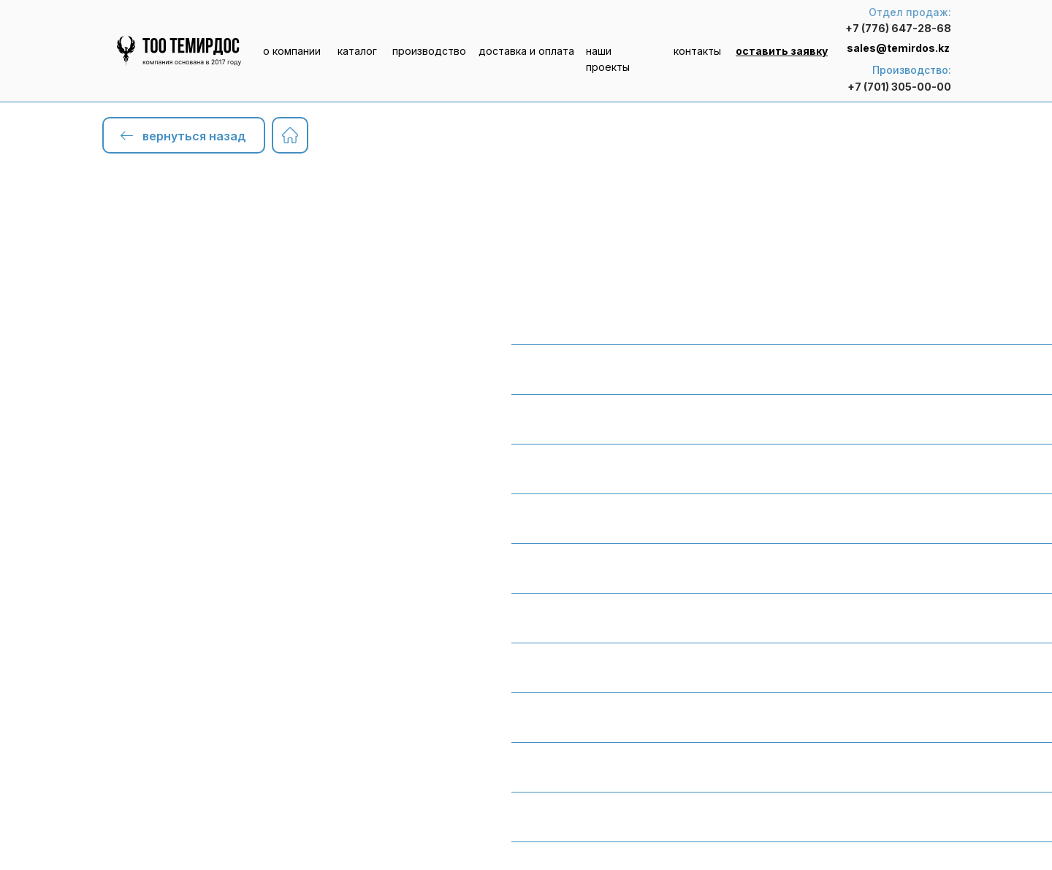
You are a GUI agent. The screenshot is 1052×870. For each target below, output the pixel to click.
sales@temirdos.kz (898, 48)
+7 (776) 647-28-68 (898, 28)
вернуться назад (194, 136)
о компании (292, 51)
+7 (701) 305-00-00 (899, 86)
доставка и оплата (526, 51)
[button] (782, 51)
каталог (357, 51)
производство (429, 51)
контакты (697, 51)
